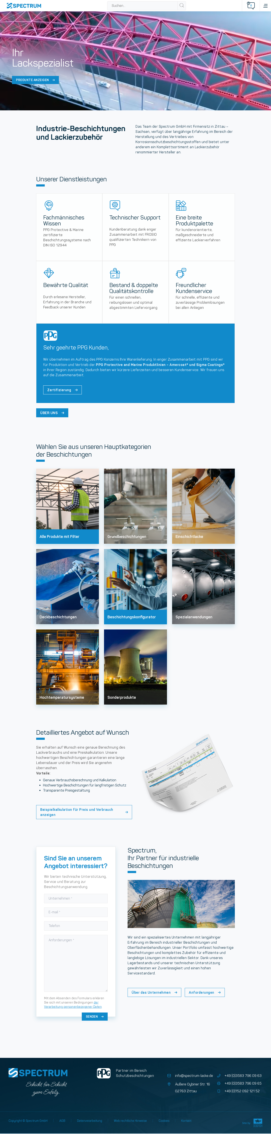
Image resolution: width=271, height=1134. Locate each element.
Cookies (164, 1121)
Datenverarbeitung (89, 1121)
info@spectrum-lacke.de (190, 1075)
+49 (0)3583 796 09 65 (239, 1083)
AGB (62, 1121)
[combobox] (142, 5)
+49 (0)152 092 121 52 (238, 1091)
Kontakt (186, 1121)
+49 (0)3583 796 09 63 (239, 1075)
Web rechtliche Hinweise (130, 1121)
